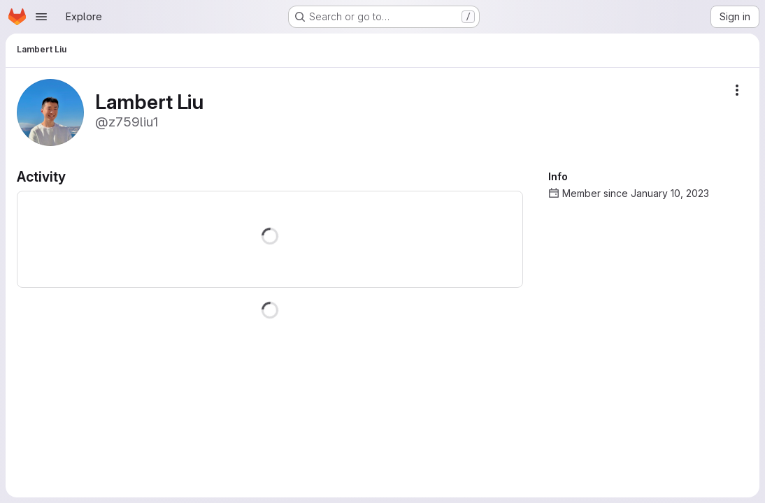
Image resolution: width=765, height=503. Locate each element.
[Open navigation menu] (41, 17)
